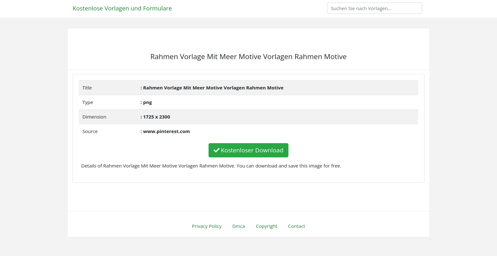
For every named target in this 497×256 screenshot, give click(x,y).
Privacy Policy (207, 226)
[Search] (374, 8)
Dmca (238, 226)
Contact (296, 226)
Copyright (266, 226)
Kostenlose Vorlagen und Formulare (122, 8)
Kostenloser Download (248, 150)
